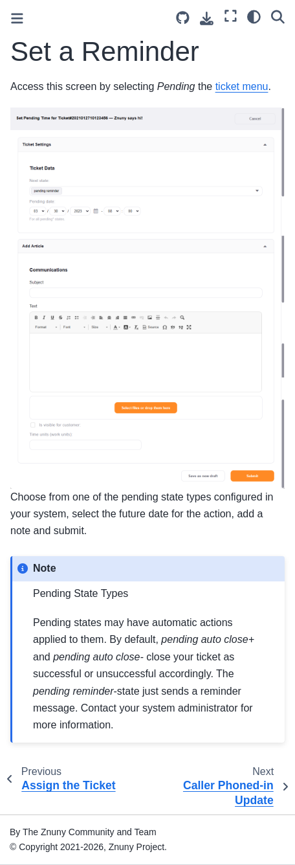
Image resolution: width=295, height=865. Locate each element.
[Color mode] (254, 16)
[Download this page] (207, 18)
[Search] (278, 16)
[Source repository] (183, 17)
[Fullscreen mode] (231, 16)
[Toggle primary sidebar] (17, 18)
